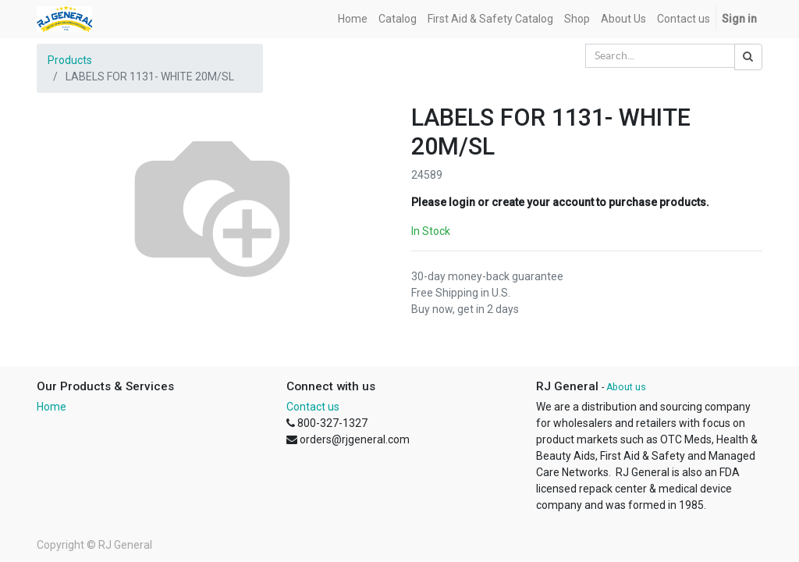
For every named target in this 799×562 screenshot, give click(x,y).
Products (70, 60)
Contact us (312, 406)
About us (626, 387)
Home (51, 406)
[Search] (748, 57)
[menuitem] (352, 19)
